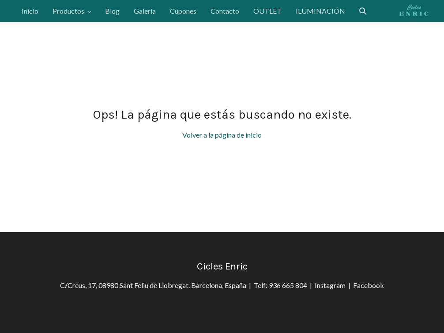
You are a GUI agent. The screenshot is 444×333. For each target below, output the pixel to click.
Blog (112, 11)
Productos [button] (72, 11)
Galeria (145, 11)
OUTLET (267, 11)
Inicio (30, 11)
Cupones (183, 11)
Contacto (225, 11)
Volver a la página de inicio (222, 135)
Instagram (331, 285)
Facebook (368, 285)
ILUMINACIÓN (320, 11)
